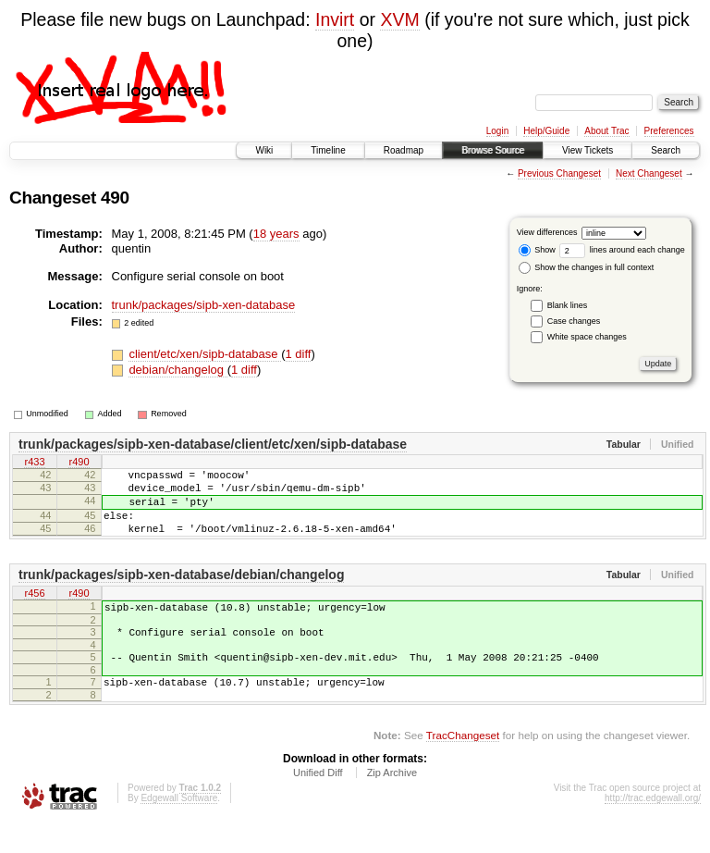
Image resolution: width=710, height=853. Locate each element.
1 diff (299, 354)
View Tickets (587, 150)
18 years (276, 234)
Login (497, 131)
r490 (78, 463)
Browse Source (492, 150)
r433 (34, 463)
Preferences (669, 131)
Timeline (328, 150)
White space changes (587, 336)
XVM (399, 19)
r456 (34, 610)
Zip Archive (392, 803)
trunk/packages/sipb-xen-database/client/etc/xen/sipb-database (212, 444)
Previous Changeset (559, 173)
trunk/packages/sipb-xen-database (204, 305)
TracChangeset (462, 766)
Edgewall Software (179, 828)
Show (537, 249)
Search (665, 150)
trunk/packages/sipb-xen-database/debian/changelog (181, 591)
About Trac (606, 131)
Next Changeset (649, 173)
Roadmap (403, 150)
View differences (547, 232)
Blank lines (567, 305)
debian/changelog (177, 370)
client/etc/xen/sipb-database (205, 354)
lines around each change (622, 249)
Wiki (264, 150)
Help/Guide (546, 131)
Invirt (334, 19)
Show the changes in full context (587, 267)
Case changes (574, 321)
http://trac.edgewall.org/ (653, 828)
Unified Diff (318, 803)
